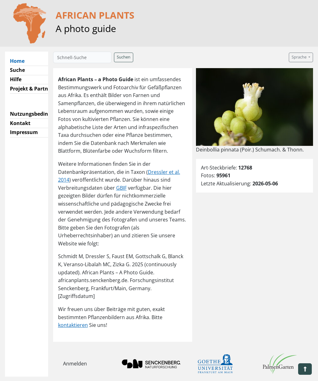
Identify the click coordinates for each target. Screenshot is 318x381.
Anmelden (75, 363)
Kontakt (20, 123)
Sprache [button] (299, 57)
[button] (305, 369)
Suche (17, 70)
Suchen (123, 57)
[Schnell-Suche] (82, 57)
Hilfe (15, 79)
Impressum (24, 132)
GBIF (121, 187)
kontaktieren (73, 325)
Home (20, 60)
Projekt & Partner (31, 88)
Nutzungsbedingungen (38, 113)
